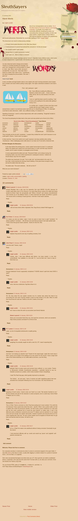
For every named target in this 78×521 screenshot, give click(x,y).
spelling (24, 176)
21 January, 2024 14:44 (26, 254)
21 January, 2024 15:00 (26, 282)
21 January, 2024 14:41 (26, 231)
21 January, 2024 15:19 (26, 366)
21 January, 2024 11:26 (19, 328)
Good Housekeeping (32, 121)
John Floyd (9, 243)
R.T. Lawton (9, 328)
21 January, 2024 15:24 (22, 389)
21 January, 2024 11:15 (20, 293)
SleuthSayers (14, 6)
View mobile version (29, 509)
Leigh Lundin (10, 176)
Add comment (7, 443)
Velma (9, 452)
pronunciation (18, 176)
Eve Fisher (9, 216)
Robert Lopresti (10, 187)
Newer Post (6, 506)
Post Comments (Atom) (33, 516)
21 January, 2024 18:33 (26, 315)
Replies (10, 202)
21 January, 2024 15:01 (26, 308)
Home (30, 506)
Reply (7, 198)
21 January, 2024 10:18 (19, 243)
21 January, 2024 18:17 (26, 426)
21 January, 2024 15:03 (26, 340)
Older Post (53, 506)
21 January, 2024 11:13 (20, 269)
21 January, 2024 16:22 (20, 402)
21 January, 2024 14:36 (20, 351)
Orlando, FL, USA (12, 178)
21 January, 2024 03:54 (26, 205)
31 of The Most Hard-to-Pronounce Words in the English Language (43, 27)
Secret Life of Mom (19, 121)
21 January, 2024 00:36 (22, 187)
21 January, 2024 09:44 (19, 216)
